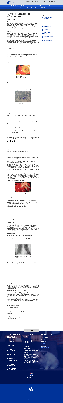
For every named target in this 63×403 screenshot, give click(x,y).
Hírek (39, 7)
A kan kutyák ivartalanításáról (47, 26)
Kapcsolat (51, 5)
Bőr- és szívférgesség (46, 29)
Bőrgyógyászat (34, 5)
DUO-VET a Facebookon (46, 347)
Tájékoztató (33, 7)
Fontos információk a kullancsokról (48, 36)
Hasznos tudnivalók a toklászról (47, 40)
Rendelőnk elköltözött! (46, 19)
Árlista (41, 5)
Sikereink (43, 7)
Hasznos (19, 7)
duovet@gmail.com (45, 343)
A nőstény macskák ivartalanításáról (48, 30)
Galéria (45, 5)
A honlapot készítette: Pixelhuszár (31, 399)
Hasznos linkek (36, 394)
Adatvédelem (31, 394)
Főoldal (27, 394)
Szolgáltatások (20, 5)
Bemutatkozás (13, 5)
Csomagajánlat (26, 7)
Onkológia (28, 5)
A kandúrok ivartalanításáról (47, 32)
